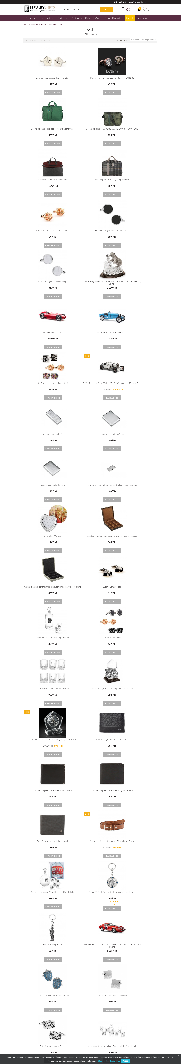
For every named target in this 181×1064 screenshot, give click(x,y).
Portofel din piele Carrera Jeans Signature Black (135, 536)
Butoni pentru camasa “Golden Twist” (45, 179)
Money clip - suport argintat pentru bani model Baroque (135, 333)
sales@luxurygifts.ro (137, 2)
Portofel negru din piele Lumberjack (45, 587)
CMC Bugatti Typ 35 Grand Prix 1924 (136, 230)
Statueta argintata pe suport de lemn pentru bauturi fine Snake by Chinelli (90, 944)
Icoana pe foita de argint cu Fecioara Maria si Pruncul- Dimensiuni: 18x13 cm (135, 740)
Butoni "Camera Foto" (45, 434)
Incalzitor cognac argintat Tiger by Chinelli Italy (90, 485)
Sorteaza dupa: (122, 40)
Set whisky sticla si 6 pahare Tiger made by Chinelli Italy (90, 740)
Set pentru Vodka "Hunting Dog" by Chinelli (90, 434)
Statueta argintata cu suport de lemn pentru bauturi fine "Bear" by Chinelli (45, 231)
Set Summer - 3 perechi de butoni (45, 281)
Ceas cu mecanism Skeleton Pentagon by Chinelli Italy (135, 486)
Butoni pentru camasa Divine (45, 739)
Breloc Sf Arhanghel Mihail (90, 637)
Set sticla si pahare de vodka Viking (45, 790)
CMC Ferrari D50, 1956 (90, 230)
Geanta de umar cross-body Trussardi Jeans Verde (135, 78)
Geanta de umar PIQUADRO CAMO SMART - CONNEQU (45, 130)
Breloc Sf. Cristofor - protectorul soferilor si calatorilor (45, 638)
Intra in (127, 9)
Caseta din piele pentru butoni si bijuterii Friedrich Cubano (90, 384)
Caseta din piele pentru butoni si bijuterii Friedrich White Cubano (135, 384)
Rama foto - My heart (45, 383)
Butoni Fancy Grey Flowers (135, 841)
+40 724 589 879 (69, 989)
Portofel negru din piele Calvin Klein (45, 536)
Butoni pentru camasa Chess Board (135, 688)
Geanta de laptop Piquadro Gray (90, 129)
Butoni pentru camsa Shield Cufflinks (90, 688)
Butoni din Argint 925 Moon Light (136, 179)
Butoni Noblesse (45, 892)
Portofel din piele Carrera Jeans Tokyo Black (90, 536)
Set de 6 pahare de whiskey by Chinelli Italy (45, 485)
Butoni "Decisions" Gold (45, 841)
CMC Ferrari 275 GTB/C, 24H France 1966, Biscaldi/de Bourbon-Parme (135, 638)
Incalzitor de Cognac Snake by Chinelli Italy (136, 943)
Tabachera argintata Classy (45, 332)
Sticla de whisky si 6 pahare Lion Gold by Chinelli (90, 790)
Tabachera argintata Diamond (90, 332)
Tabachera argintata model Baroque (135, 281)
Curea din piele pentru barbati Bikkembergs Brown (90, 587)
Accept (125, 1061)
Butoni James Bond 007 (90, 841)
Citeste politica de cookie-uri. (109, 1061)
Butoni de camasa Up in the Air (90, 892)
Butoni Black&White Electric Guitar (135, 892)
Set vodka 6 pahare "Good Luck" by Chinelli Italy (135, 587)
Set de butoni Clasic (135, 434)
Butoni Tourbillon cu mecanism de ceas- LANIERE (90, 78)
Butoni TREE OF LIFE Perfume (135, 790)
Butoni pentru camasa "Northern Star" (45, 78)
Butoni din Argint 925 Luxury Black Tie (90, 179)
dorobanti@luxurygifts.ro (106, 993)
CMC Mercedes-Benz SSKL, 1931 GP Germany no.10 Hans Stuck (90, 282)
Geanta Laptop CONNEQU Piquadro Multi (136, 129)
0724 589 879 (120, 2)
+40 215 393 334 (103, 989)
